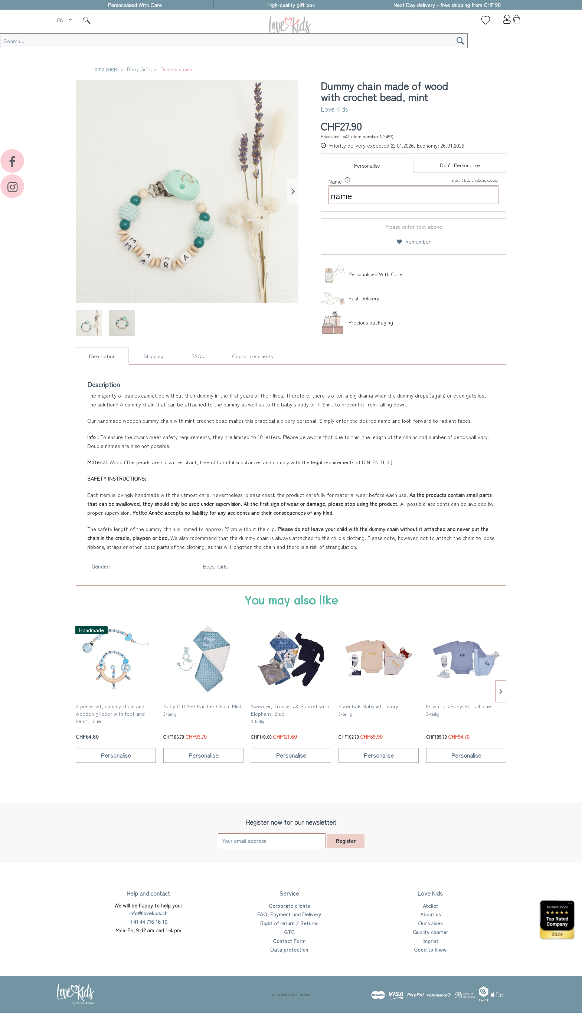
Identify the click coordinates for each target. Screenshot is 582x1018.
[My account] (501, 21)
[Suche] (86, 20)
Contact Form (289, 941)
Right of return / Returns (289, 923)
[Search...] (234, 40)
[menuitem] (65, 19)
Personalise (367, 165)
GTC (289, 932)
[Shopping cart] (516, 21)
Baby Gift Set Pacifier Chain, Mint (202, 709)
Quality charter (430, 932)
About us (430, 914)
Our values (430, 923)
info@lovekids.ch (148, 913)
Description (102, 356)
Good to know (430, 949)
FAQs (198, 356)
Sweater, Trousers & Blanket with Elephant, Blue (290, 713)
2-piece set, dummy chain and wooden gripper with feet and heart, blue (110, 714)
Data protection (289, 949)
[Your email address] (272, 840)
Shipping (153, 356)
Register (346, 840)
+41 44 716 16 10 (148, 921)
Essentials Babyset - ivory (368, 709)
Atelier (430, 905)
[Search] (460, 40)
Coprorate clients (252, 356)
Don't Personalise (460, 165)
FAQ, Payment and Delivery (289, 914)
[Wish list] (485, 20)
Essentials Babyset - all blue (458, 709)
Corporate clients (289, 905)
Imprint (430, 941)
